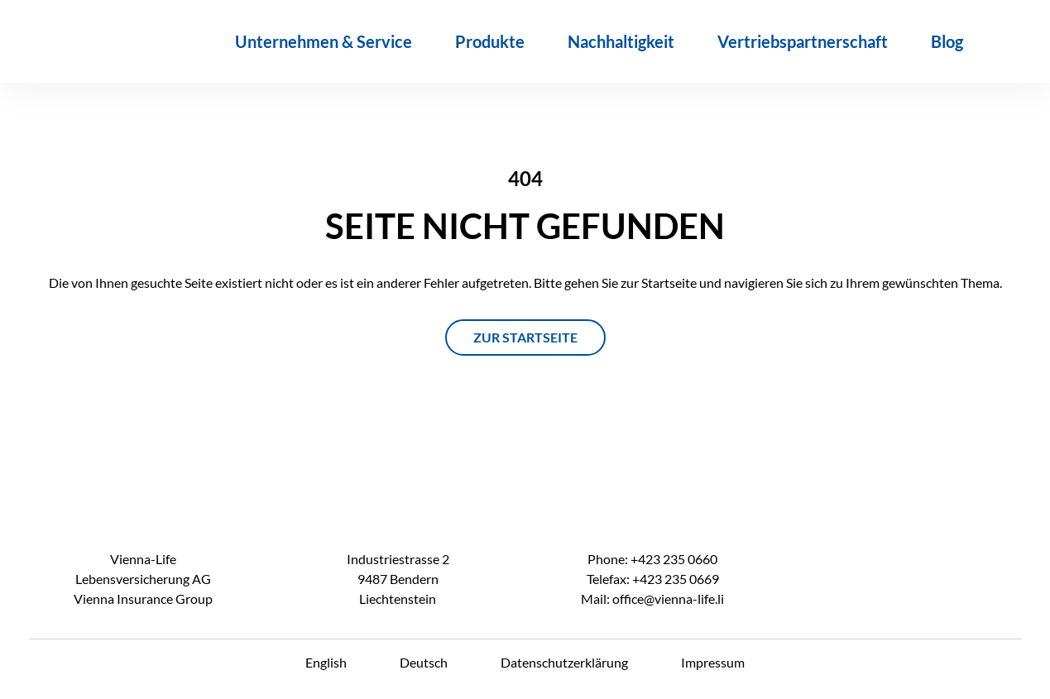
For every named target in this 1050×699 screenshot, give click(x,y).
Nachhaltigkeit (621, 41)
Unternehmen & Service (323, 41)
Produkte (490, 41)
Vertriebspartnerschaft (802, 41)
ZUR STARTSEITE (525, 337)
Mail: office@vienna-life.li (652, 598)
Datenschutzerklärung (564, 662)
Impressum (713, 662)
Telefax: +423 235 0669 (653, 578)
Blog (947, 41)
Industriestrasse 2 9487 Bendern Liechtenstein (398, 578)
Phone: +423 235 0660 (652, 559)
